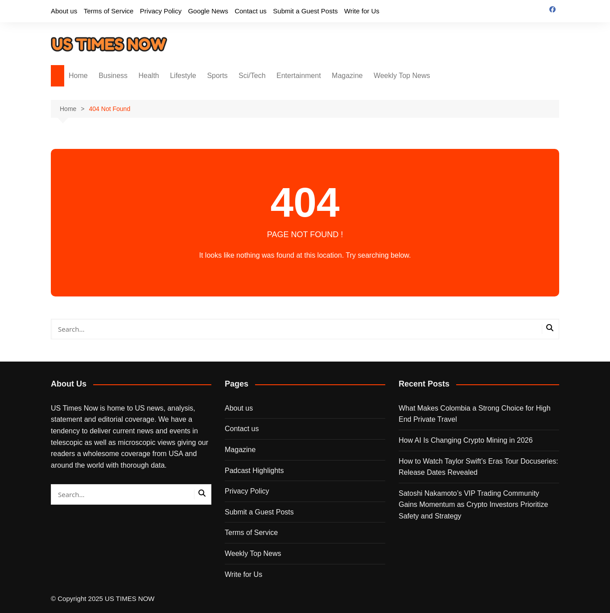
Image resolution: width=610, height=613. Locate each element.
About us (64, 11)
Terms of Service (109, 11)
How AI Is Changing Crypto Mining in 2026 (466, 440)
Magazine (347, 75)
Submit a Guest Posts (305, 11)
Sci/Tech (252, 75)
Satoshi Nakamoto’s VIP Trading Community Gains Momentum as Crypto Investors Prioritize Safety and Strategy (473, 505)
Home (78, 75)
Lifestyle (183, 75)
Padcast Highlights (254, 470)
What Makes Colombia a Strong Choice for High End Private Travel (475, 414)
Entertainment (298, 75)
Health (149, 75)
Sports (217, 75)
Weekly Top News (402, 75)
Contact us (251, 11)
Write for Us (361, 11)
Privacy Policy (160, 11)
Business (113, 75)
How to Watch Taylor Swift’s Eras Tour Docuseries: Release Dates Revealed (478, 467)
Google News (208, 11)
